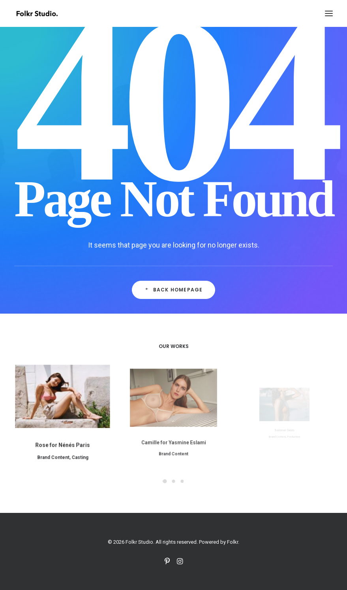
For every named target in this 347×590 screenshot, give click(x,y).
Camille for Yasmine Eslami (173, 431)
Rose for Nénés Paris (62, 439)
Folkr (232, 542)
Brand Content (54, 450)
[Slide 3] (182, 481)
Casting (77, 450)
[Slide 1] (165, 481)
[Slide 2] (173, 481)
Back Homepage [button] (173, 289)
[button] (329, 13)
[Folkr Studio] (37, 13)
